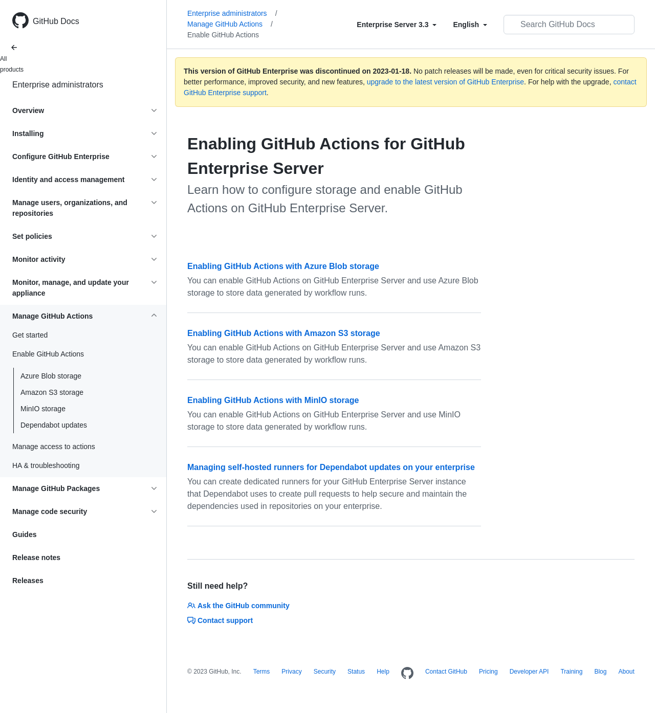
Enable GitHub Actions (223, 35)
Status (356, 671)
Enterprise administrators (57, 84)
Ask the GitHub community (238, 605)
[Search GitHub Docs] (569, 24)
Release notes (36, 557)
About (626, 671)
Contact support (220, 620)
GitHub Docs (56, 21)
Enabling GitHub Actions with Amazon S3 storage (283, 333)
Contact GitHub (446, 671)
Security (325, 671)
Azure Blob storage (50, 376)
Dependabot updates (53, 425)
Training (571, 671)
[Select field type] (396, 24)
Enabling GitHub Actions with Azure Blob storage (283, 266)
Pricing (488, 671)
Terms (261, 671)
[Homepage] (407, 673)
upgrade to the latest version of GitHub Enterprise (445, 82)
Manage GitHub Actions (230, 24)
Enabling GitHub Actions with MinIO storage (273, 400)
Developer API (529, 671)
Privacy (291, 671)
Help (383, 671)
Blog (600, 671)
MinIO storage (43, 409)
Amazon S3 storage (51, 392)
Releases (27, 580)
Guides (24, 534)
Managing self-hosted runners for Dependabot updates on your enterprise (331, 467)
